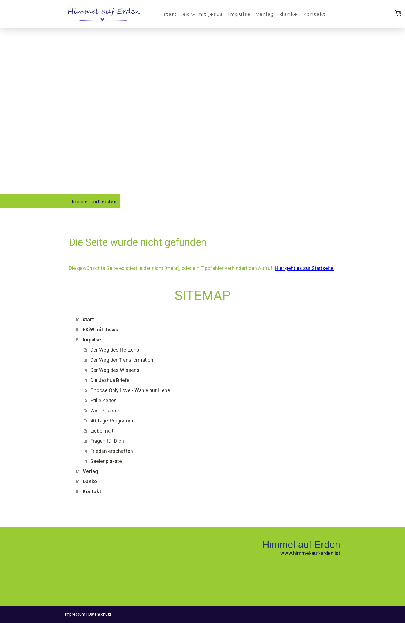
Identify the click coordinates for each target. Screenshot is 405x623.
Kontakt (314, 14)
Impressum (75, 614)
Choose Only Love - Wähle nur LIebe (130, 390)
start (170, 14)
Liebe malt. (102, 431)
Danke (289, 14)
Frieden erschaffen (111, 451)
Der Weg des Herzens (114, 350)
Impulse (239, 14)
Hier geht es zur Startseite (304, 268)
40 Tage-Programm (111, 421)
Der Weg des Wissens (115, 370)
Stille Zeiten (103, 400)
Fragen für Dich (107, 441)
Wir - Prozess (105, 410)
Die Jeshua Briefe (110, 380)
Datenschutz (99, 614)
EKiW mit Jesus (203, 14)
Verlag (265, 14)
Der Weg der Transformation (121, 360)
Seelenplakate (106, 461)
